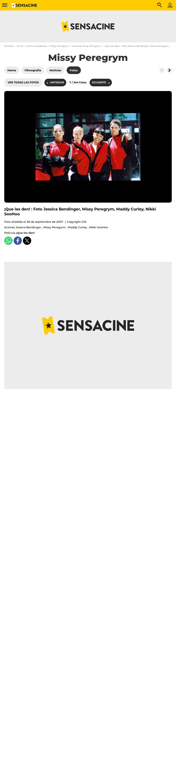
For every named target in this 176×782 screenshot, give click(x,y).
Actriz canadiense (36, 46)
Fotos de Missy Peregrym (86, 46)
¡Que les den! (25, 232)
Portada (9, 46)
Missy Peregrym (59, 46)
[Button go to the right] (169, 70)
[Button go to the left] (162, 70)
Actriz (20, 46)
